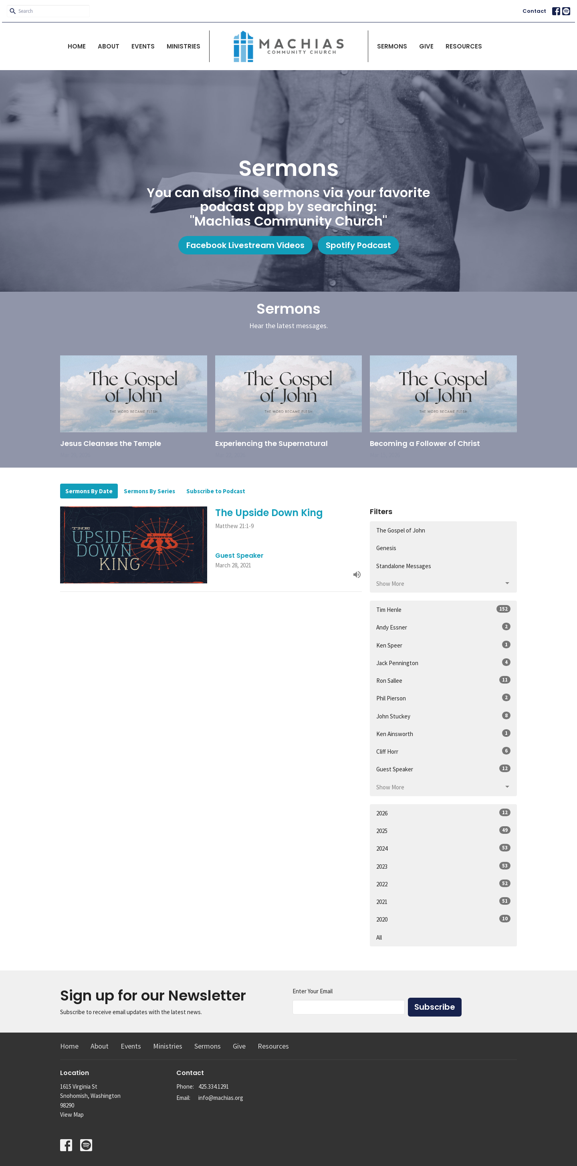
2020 (443, 919)
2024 (443, 848)
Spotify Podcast (358, 245)
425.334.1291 (213, 1086)
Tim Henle (443, 609)
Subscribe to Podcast (215, 491)
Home (77, 46)
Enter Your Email (313, 991)
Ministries (183, 46)
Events (143, 46)
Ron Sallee (443, 680)
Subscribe (434, 1007)
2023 (443, 866)
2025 (443, 830)
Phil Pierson (443, 698)
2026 (443, 813)
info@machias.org (220, 1097)
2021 (443, 901)
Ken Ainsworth (443, 733)
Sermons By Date (89, 491)
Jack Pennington (443, 662)
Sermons (392, 46)
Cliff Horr (443, 751)
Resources (464, 46)
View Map (72, 1114)
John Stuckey (443, 716)
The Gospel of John (400, 530)
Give (426, 46)
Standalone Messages (403, 566)
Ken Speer (443, 645)
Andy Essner (443, 627)
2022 (443, 884)
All (379, 937)
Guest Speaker (443, 769)
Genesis (386, 548)
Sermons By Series (149, 491)
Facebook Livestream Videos (245, 245)
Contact (534, 11)
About (108, 46)
